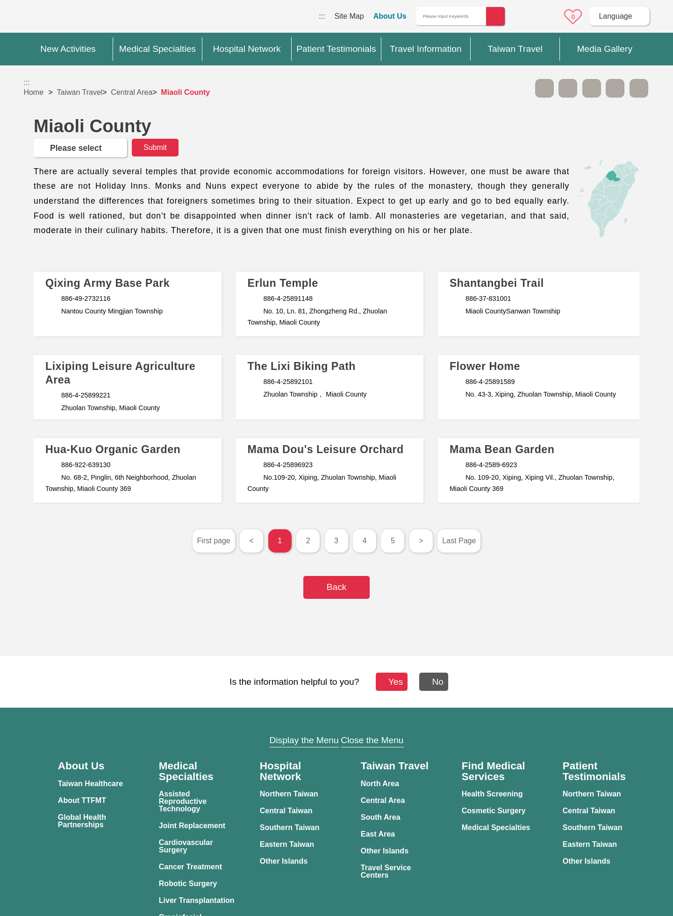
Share (615, 88)
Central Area (131, 92)
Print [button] (591, 88)
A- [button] (544, 88)
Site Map (349, 16)
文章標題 (128, 304)
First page (213, 541)
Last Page (459, 541)
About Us (390, 16)
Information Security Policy (500, 795)
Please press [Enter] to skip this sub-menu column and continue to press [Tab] (520, 88)
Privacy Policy (499, 777)
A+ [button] (567, 88)
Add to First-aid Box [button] (639, 88)
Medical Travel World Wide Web (56, 18)
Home (33, 92)
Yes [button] (391, 682)
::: (322, 16)
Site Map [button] (336, 722)
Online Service (547, 16)
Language (615, 16)
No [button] (437, 682)
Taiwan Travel (80, 92)
